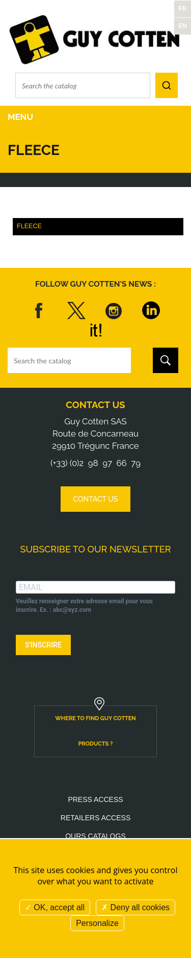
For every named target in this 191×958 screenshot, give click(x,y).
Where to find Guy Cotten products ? (95, 731)
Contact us (95, 404)
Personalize (97, 923)
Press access (95, 799)
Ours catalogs (95, 836)
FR (182, 8)
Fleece (29, 226)
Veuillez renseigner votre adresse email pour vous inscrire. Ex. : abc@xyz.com (84, 605)
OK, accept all (55, 907)
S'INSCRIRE (43, 645)
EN (182, 25)
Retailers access (95, 818)
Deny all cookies (135, 907)
